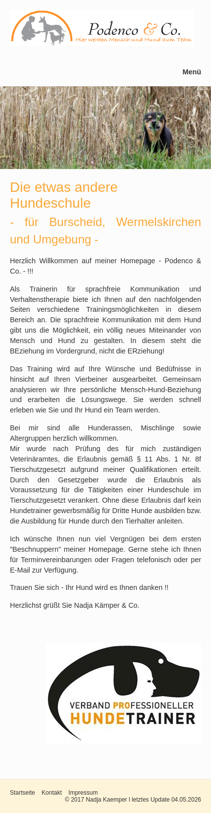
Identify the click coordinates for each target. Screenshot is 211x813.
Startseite (22, 792)
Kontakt (52, 792)
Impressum (83, 792)
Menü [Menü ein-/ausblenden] (191, 72)
